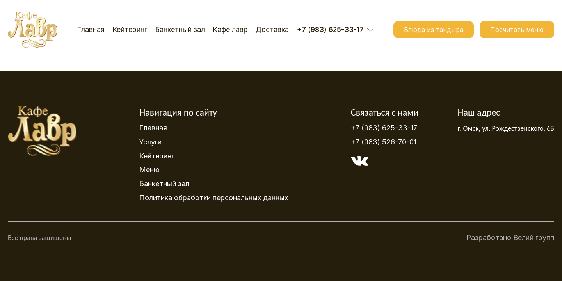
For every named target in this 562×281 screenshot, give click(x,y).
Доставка (272, 29)
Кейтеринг (129, 29)
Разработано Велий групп (510, 240)
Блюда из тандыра (433, 30)
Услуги (150, 142)
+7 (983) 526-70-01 (383, 142)
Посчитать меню (517, 30)
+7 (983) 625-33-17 (384, 128)
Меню (149, 169)
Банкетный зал (180, 29)
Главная (91, 29)
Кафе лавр (230, 29)
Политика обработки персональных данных (213, 198)
